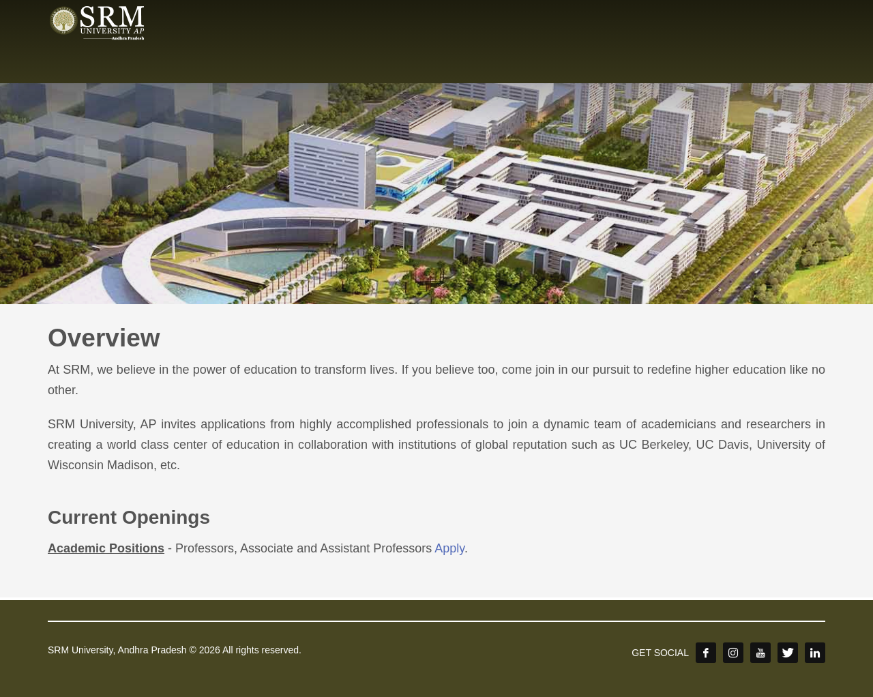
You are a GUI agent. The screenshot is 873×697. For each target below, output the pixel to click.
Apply (449, 548)
